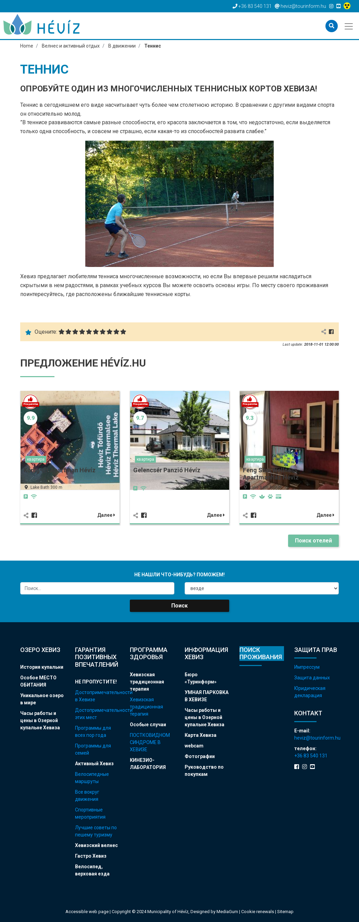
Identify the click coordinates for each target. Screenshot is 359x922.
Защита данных (312, 677)
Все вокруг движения (87, 795)
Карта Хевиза (200, 735)
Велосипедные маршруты (92, 777)
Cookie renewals (258, 911)
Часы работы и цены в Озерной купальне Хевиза (40, 720)
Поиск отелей (313, 540)
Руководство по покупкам (204, 770)
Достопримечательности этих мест (97, 713)
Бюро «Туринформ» (200, 678)
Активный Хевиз (94, 763)
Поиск (179, 605)
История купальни (41, 667)
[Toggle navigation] (349, 25)
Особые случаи (148, 724)
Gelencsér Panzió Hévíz (166, 470)
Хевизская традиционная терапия (147, 682)
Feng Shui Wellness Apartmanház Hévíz (271, 473)
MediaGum (227, 911)
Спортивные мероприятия (90, 813)
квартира (36, 459)
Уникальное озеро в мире (42, 699)
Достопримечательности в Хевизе (97, 696)
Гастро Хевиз (91, 856)
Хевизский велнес (96, 845)
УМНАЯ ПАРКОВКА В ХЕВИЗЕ (206, 696)
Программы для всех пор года (93, 731)
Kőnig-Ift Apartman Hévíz (60, 470)
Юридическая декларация (309, 692)
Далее (106, 515)
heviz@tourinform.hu (316, 738)
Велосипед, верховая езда (92, 870)
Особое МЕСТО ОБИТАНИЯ (38, 681)
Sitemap (285, 911)
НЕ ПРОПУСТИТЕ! (96, 681)
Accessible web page (87, 911)
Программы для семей (93, 749)
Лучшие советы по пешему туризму (96, 831)
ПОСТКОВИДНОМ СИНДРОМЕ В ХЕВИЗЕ (150, 742)
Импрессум (307, 667)
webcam (194, 745)
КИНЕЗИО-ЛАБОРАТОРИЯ (148, 763)
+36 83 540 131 (310, 755)
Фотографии (200, 756)
